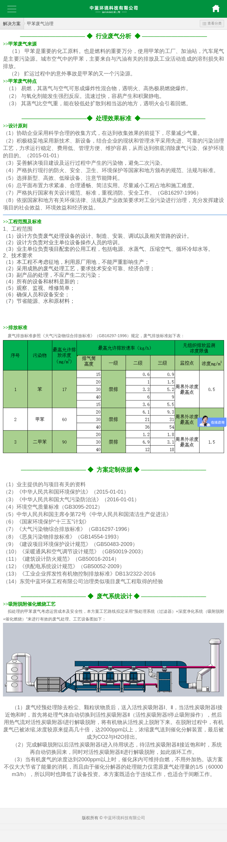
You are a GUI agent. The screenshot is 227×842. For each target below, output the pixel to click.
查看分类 (212, 23)
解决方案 (12, 23)
